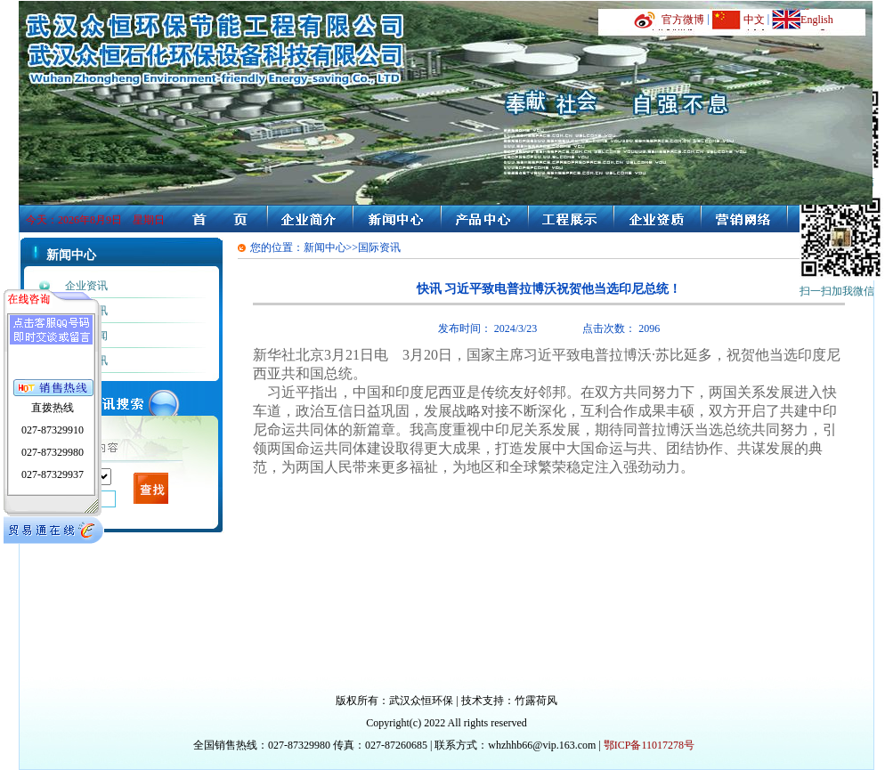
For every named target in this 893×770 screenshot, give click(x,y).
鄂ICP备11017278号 (649, 745)
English (816, 19)
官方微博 (683, 19)
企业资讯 (86, 286)
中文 (754, 19)
